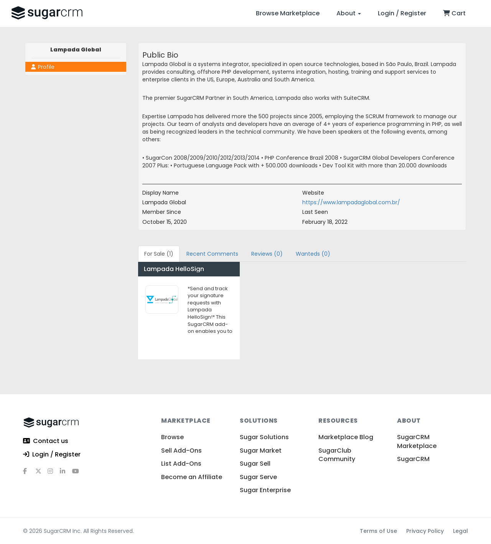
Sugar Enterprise (265, 490)
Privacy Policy (425, 531)
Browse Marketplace (288, 13)
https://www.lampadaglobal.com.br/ (351, 202)
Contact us (45, 441)
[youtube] (78, 474)
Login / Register (402, 13)
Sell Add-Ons (181, 450)
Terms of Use (378, 531)
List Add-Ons (181, 463)
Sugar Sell (255, 463)
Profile (42, 67)
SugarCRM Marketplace (417, 441)
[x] (41, 474)
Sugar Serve (258, 477)
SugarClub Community (336, 454)
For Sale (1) (158, 254)
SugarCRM (413, 459)
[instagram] (54, 474)
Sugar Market (261, 450)
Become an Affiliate (191, 477)
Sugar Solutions (264, 437)
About (348, 13)
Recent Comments (212, 254)
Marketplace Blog (345, 437)
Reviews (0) (267, 254)
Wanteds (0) (313, 254)
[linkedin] (66, 474)
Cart (454, 13)
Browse (172, 437)
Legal (460, 531)
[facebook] (29, 474)
